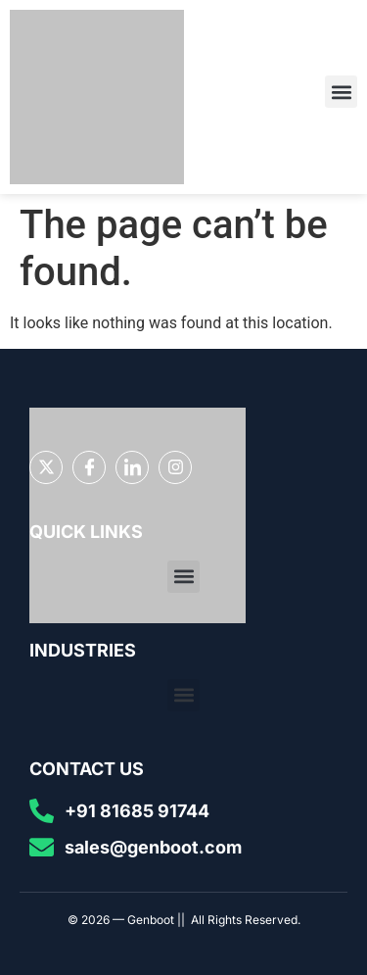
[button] (341, 91)
